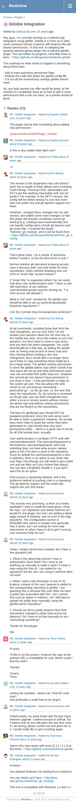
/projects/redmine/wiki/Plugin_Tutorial (33, 134)
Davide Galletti (58, 114)
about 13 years (28, 739)
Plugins (19, 17)
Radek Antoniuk (59, 140)
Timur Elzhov (57, 638)
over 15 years (39, 31)
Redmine (26, 799)
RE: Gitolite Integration (23, 114)
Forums (7, 17)
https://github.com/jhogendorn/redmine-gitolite (42, 57)
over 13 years (18, 686)
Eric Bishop (57, 173)
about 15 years (18, 143)
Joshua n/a (23, 31)
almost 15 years (19, 322)
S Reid (54, 156)
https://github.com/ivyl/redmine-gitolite (49, 749)
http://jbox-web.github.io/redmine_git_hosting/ (34, 779)
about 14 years (18, 642)
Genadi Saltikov (59, 683)
